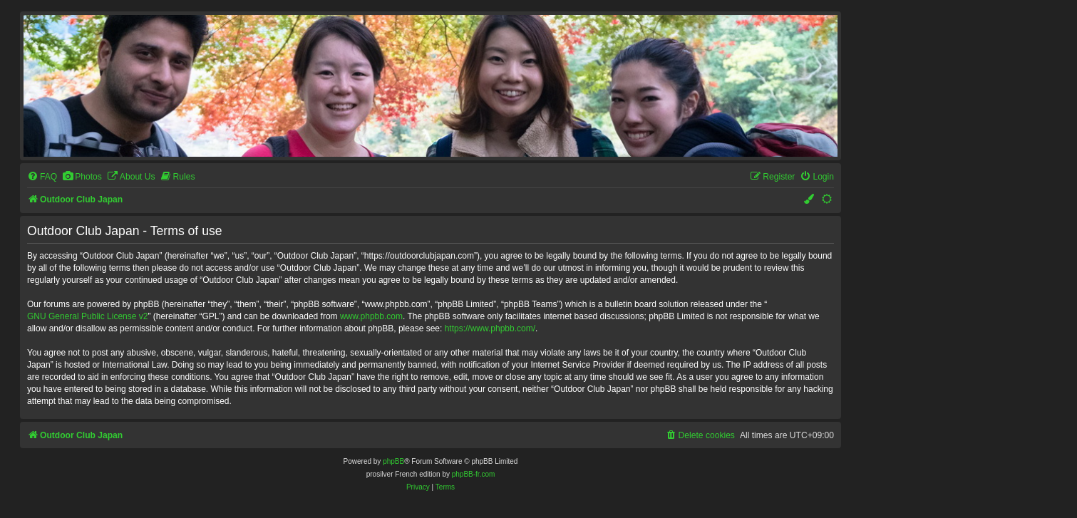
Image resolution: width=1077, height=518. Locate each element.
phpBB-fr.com (473, 474)
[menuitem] (42, 177)
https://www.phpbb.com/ (490, 328)
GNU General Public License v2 (87, 316)
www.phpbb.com (371, 316)
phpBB (393, 461)
